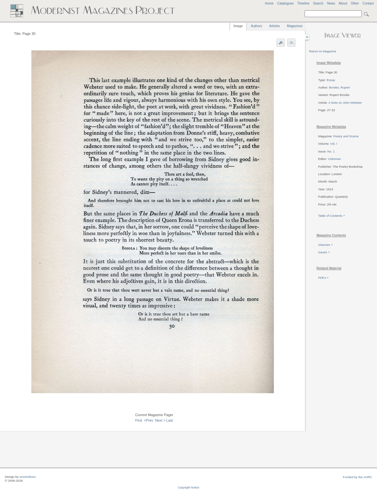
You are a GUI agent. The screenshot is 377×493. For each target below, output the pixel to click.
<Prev (148, 420)
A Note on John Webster (345, 102)
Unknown (334, 159)
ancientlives (27, 476)
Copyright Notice (188, 487)
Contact (368, 3)
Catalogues (285, 3)
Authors (256, 26)
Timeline (303, 3)
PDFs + (323, 277)
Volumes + (325, 244)
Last (169, 420)
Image (238, 26)
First (138, 420)
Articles (274, 26)
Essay (331, 80)
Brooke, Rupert (339, 87)
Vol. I (333, 143)
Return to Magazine (322, 51)
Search (318, 3)
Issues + (324, 252)
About (343, 3)
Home (269, 3)
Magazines (294, 26)
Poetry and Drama (346, 136)
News (331, 3)
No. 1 (331, 151)
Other (355, 3)
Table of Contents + (331, 215)
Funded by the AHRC (357, 477)
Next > (160, 420)
